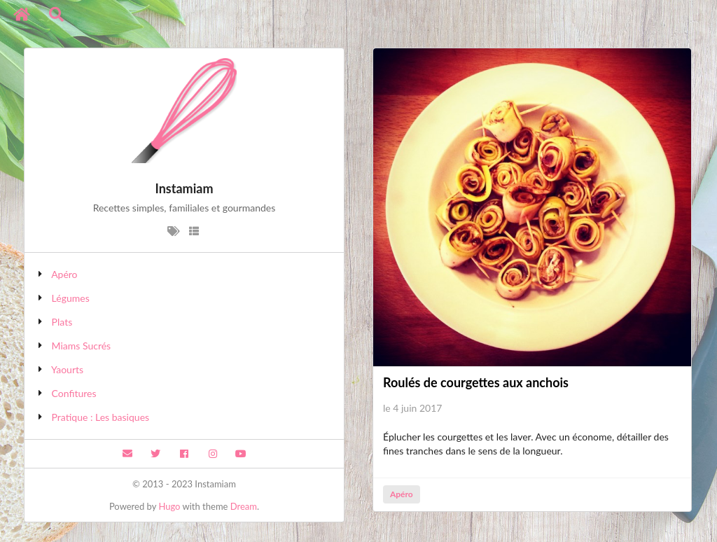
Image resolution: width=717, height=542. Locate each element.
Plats (62, 322)
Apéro (64, 274)
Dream (243, 506)
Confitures (74, 393)
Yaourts (67, 369)
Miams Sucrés (81, 346)
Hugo (169, 506)
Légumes (71, 298)
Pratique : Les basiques (101, 417)
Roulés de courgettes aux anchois (476, 382)
